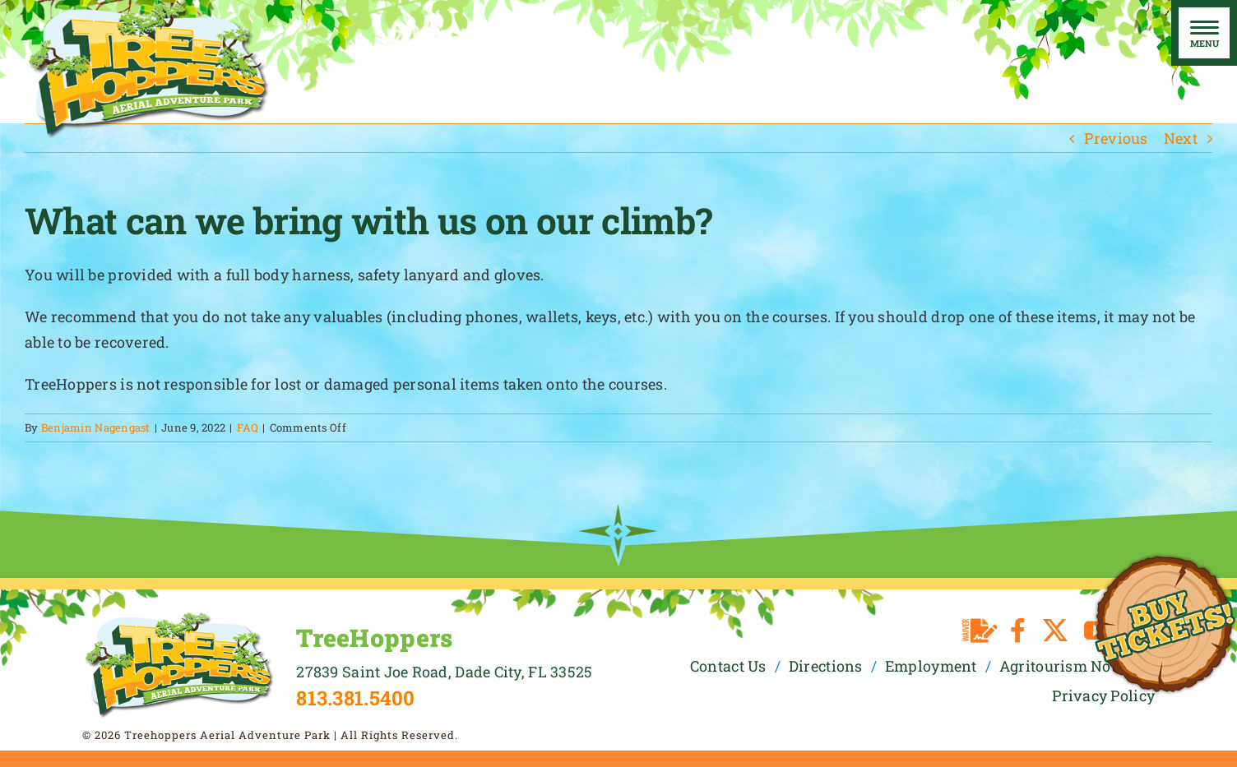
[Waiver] (980, 630)
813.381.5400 (355, 698)
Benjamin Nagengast (96, 427)
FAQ (248, 427)
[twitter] (1055, 630)
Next (1181, 138)
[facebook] (1018, 630)
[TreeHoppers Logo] (179, 617)
